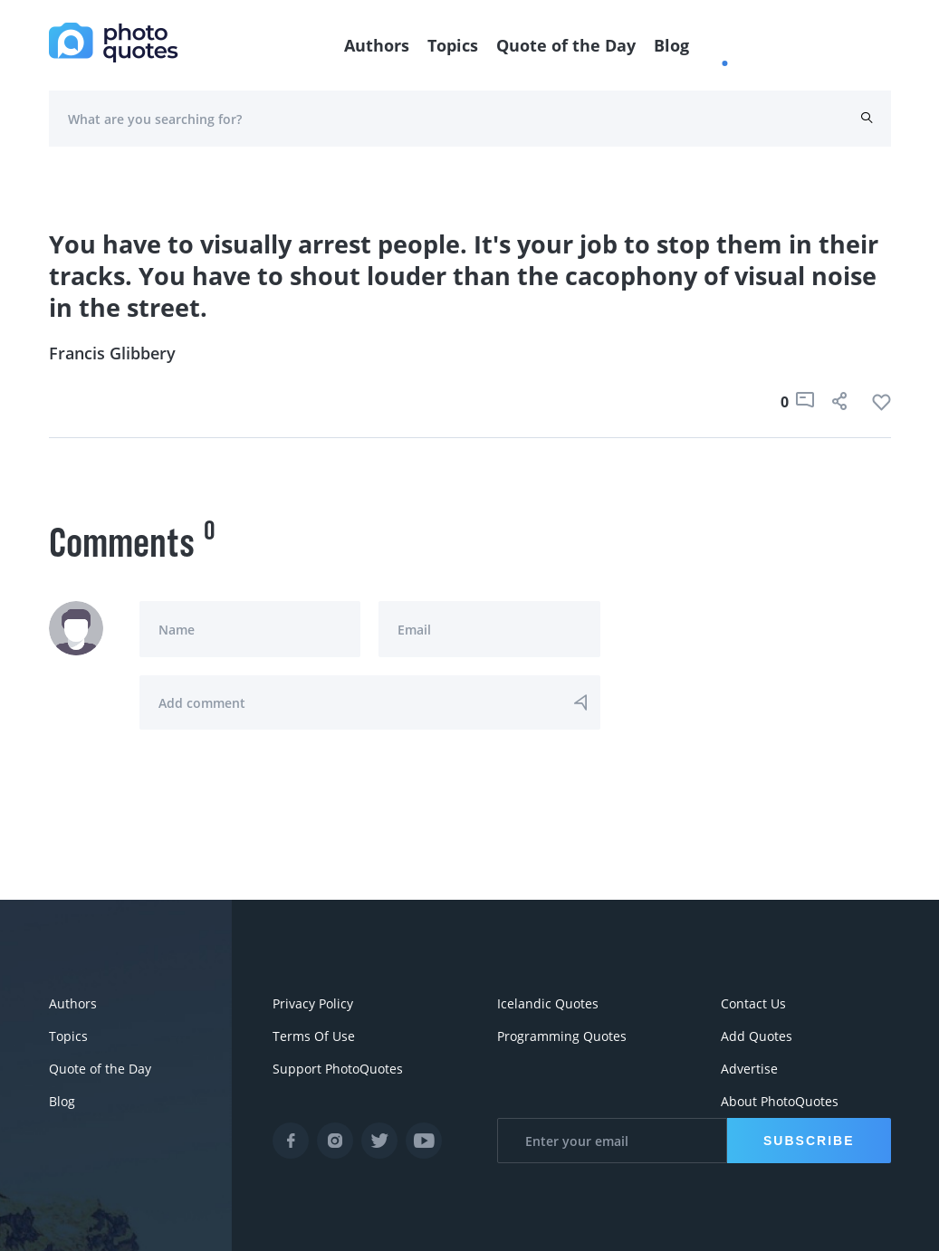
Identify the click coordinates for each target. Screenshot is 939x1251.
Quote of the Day (566, 45)
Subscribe (808, 1140)
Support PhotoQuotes (338, 1068)
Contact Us (753, 1003)
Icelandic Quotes (548, 1003)
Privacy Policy (313, 1003)
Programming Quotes (562, 1036)
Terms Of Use (314, 1036)
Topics (452, 45)
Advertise (749, 1068)
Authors (376, 45)
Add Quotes (756, 1036)
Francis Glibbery (112, 353)
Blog (671, 45)
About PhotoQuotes (779, 1101)
